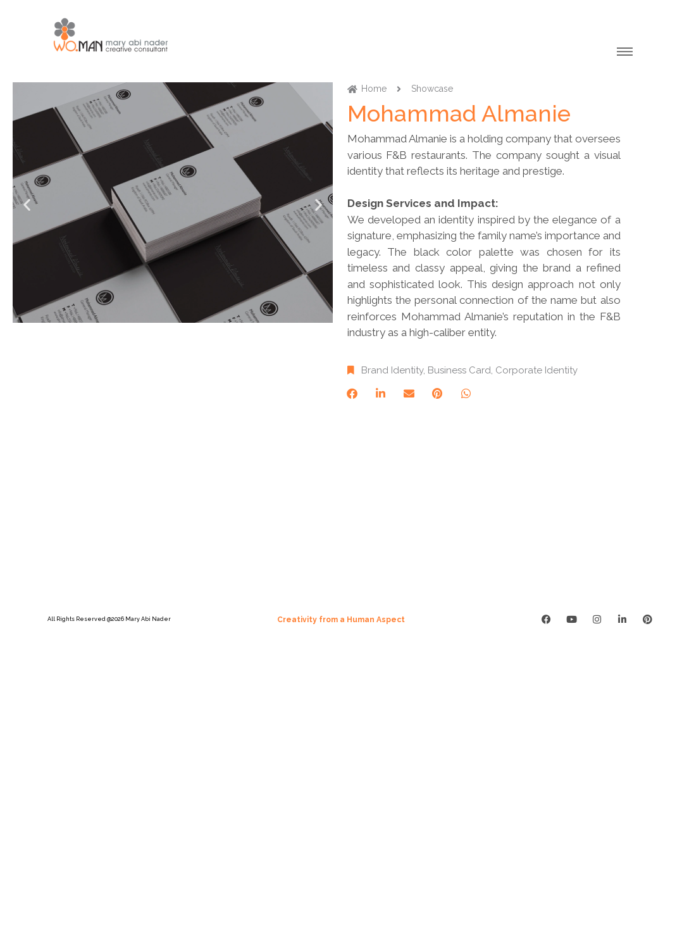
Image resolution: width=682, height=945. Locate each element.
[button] (27, 205)
